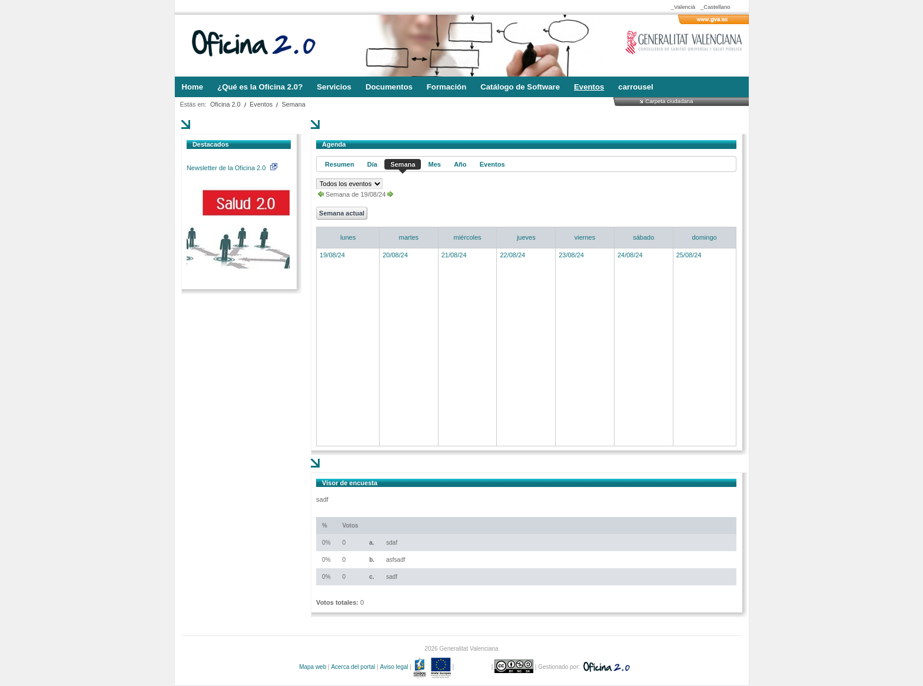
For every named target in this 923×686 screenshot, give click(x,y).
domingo (704, 237)
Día (372, 164)
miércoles (468, 237)
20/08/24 (395, 255)
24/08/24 (630, 255)
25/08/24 (689, 255)
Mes (435, 164)
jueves (526, 237)
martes (409, 237)
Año (460, 164)
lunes (348, 237)
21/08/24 (454, 255)
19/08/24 (332, 255)
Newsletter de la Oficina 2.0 (232, 167)
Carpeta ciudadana (669, 101)
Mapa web (312, 667)
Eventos (261, 104)
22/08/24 (512, 255)
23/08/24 (571, 255)
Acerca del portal (353, 667)
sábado (643, 237)
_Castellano (715, 7)
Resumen (339, 164)
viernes (585, 237)
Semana (294, 104)
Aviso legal (394, 667)
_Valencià (683, 7)
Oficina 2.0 (225, 104)
